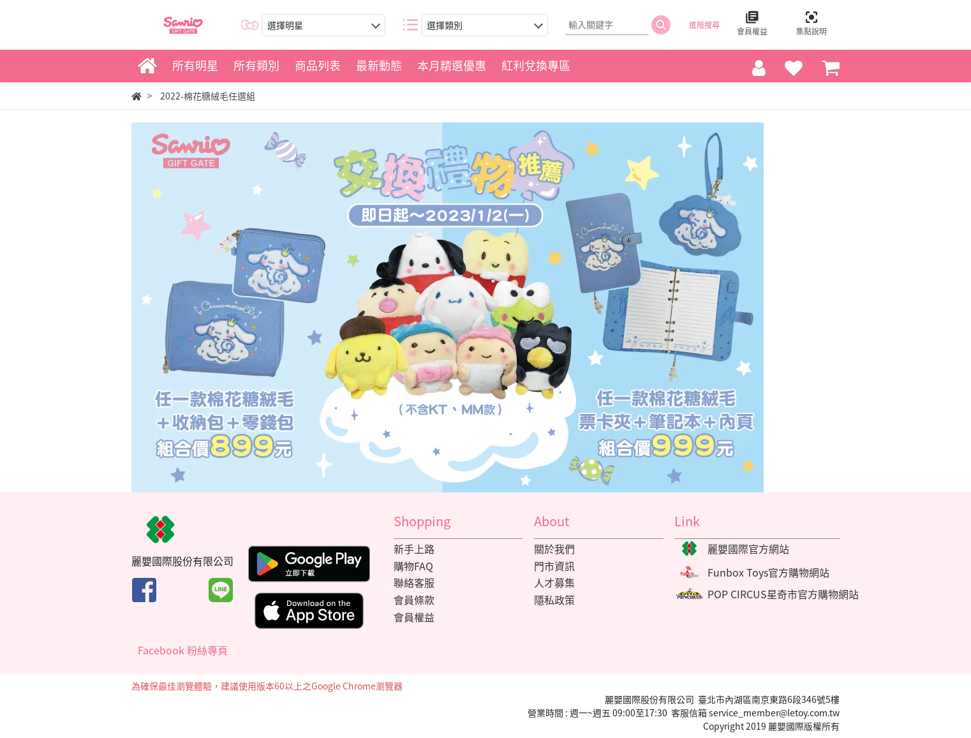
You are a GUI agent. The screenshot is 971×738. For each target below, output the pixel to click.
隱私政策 (554, 599)
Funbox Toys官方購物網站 (768, 572)
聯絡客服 (414, 582)
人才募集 (554, 582)
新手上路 (414, 548)
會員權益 (414, 616)
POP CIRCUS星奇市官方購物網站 (783, 593)
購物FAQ (413, 565)
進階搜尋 (704, 25)
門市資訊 (554, 565)
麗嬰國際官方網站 (748, 548)
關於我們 (554, 548)
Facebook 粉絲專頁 (183, 650)
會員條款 (414, 599)
